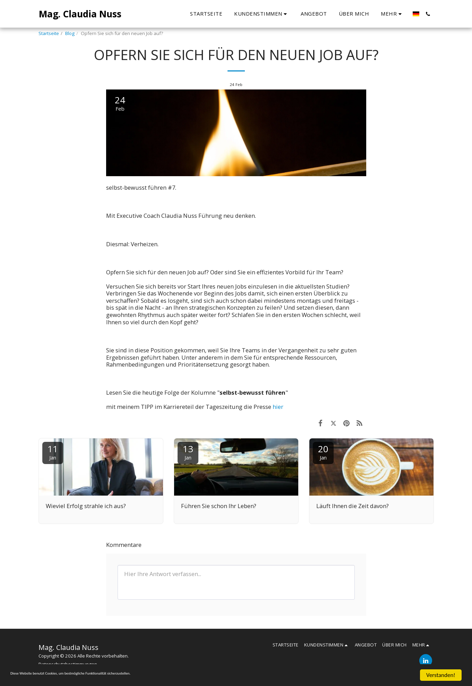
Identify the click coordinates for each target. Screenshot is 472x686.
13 (188, 452)
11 (52, 452)
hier (278, 407)
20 (323, 452)
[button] (214, 13)
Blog (70, 33)
